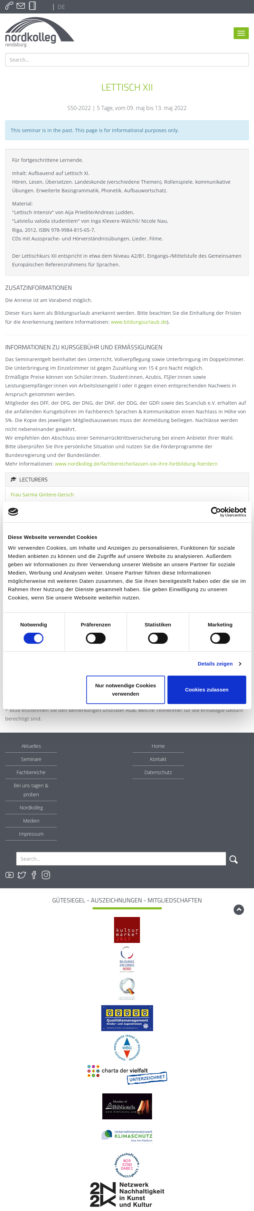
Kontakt (158, 759)
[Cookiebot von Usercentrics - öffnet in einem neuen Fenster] (216, 512)
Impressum (31, 834)
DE (60, 7)
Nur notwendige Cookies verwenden (125, 689)
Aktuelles (31, 746)
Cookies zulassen (206, 689)
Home (158, 746)
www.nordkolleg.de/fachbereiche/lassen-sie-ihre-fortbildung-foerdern (136, 463)
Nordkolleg (31, 807)
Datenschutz (158, 772)
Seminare (31, 759)
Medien (31, 820)
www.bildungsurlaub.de (139, 322)
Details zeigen (215, 664)
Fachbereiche (31, 772)
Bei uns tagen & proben (31, 789)
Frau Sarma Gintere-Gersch (42, 494)
